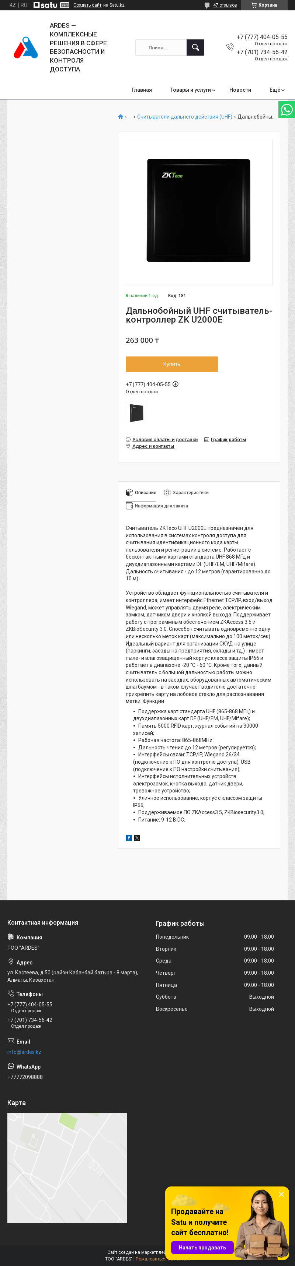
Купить (172, 364)
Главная (142, 90)
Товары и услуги (190, 90)
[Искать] (195, 47)
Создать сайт (87, 5)
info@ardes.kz (24, 1052)
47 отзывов (225, 5)
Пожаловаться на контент (163, 1259)
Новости (240, 90)
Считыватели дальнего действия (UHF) (184, 117)
